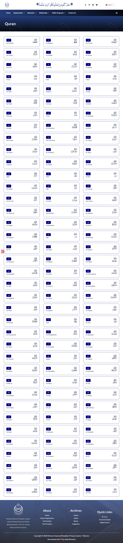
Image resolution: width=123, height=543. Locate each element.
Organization (19, 13)
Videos (76, 518)
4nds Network (70, 539)
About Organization (47, 518)
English (109, 5)
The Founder (47, 521)
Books (76, 521)
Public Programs (58, 13)
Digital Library (105, 522)
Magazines (76, 524)
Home (8, 13)
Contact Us (72, 13)
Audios (76, 515)
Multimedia (44, 13)
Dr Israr (104, 517)
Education (31, 13)
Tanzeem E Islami (105, 520)
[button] (19, 13)
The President (47, 524)
